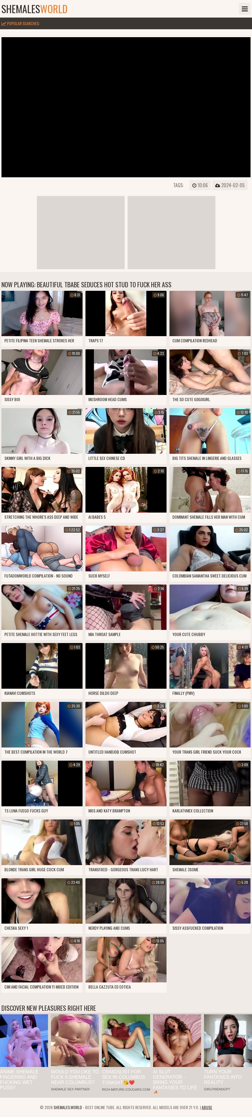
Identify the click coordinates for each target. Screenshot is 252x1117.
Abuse (207, 1107)
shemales (34, 9)
